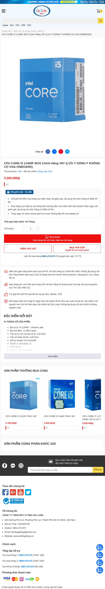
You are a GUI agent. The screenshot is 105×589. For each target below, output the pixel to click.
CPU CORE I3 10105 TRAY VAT (21, 416)
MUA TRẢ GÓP (77, 248)
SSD (29, 25)
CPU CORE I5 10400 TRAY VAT (59, 416)
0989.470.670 (26, 560)
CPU (17, 25)
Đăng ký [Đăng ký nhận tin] (98, 469)
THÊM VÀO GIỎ (28, 248)
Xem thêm (53, 356)
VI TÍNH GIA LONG (33, 587)
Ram (12, 25)
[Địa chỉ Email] (65, 470)
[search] (100, 20)
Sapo (60, 587)
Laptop (5, 25)
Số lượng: (9, 228)
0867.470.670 (28, 566)
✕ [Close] (103, 2)
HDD (23, 25)
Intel (20, 171)
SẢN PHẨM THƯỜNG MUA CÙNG (26, 370)
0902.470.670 (48, 256)
